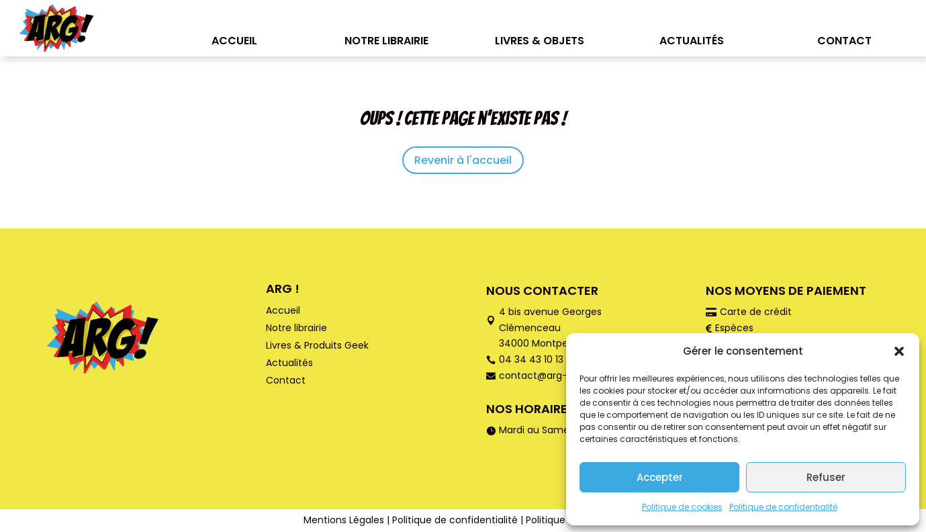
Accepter (660, 477)
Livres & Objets (539, 40)
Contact (844, 40)
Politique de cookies (682, 507)
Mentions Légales (344, 520)
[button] (899, 351)
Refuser (825, 477)
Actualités (691, 40)
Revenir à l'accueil (463, 160)
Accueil (234, 40)
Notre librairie (386, 40)
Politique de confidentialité (783, 507)
